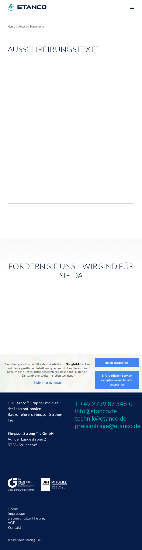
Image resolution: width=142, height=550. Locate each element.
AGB (11, 522)
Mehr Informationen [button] (47, 382)
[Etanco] (27, 7)
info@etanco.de (96, 411)
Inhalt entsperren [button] (116, 362)
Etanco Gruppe (28, 403)
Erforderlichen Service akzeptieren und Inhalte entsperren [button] (116, 380)
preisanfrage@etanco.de (107, 425)
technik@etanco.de (100, 418)
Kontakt (14, 527)
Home (11, 26)
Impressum (17, 513)
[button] (132, 7)
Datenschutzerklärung (26, 518)
